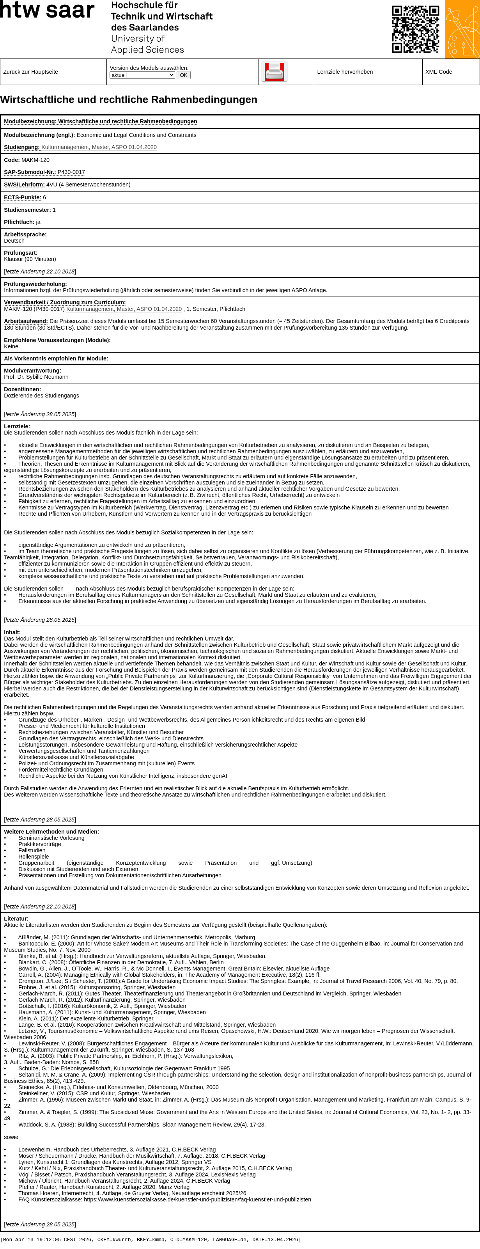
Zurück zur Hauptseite (30, 72)
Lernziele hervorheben (345, 72)
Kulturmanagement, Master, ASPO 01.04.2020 (99, 147)
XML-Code (438, 72)
